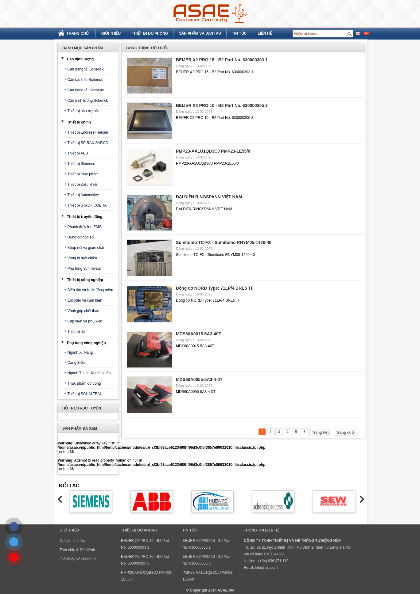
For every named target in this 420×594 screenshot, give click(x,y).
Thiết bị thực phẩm (83, 174)
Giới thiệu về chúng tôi (78, 559)
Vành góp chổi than (83, 311)
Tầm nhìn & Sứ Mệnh (77, 550)
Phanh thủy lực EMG (85, 227)
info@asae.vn (266, 567)
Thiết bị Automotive (83, 195)
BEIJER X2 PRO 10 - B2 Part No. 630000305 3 (222, 105)
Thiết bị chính (79, 122)
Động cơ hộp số (81, 237)
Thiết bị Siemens (81, 164)
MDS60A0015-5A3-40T (198, 333)
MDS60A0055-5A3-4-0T (199, 379)
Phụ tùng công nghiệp (86, 343)
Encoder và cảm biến (85, 300)
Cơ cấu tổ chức (72, 541)
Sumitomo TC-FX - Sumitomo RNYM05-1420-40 (223, 242)
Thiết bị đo (76, 331)
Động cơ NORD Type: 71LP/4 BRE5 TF (214, 288)
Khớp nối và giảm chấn (86, 248)
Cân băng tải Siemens (86, 90)
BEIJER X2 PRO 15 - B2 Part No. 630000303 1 (222, 59)
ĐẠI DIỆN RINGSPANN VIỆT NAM (209, 196)
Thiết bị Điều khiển (83, 184)
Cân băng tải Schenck (86, 69)
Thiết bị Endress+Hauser (88, 132)
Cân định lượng (80, 59)
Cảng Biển (76, 362)
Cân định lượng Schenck (88, 100)
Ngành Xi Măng (80, 352)
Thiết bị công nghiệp (85, 280)
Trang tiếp (321, 432)
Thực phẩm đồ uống (84, 383)
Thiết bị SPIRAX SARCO (88, 143)
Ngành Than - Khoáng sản (89, 373)
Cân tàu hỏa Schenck (85, 80)
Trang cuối (345, 432)
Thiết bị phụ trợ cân (83, 111)
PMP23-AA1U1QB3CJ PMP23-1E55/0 (213, 151)
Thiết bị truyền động (84, 217)
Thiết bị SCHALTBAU (85, 394)
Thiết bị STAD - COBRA (87, 205)
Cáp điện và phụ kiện (85, 321)
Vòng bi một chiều (82, 258)
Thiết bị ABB (78, 153)
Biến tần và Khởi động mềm (90, 290)
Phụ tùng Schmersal (84, 268)
